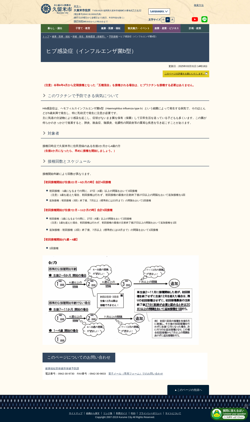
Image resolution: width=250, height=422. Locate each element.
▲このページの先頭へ (188, 389)
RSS (133, 413)
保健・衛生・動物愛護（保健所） (89, 36)
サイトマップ (75, 413)
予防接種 (113, 36)
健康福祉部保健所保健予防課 (62, 368)
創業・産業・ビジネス (167, 28)
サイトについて (173, 413)
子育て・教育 (83, 28)
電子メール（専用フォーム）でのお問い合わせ (135, 373)
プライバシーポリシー (150, 413)
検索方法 (199, 5)
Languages (159, 11)
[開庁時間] (78, 21)
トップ (46, 36)
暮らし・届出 (55, 28)
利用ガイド (121, 413)
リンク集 (107, 413)
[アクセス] (136, 10)
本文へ (77, 6)
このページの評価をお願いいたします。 (185, 73)
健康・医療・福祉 (110, 28)
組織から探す (93, 413)
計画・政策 (195, 28)
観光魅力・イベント (139, 28)
